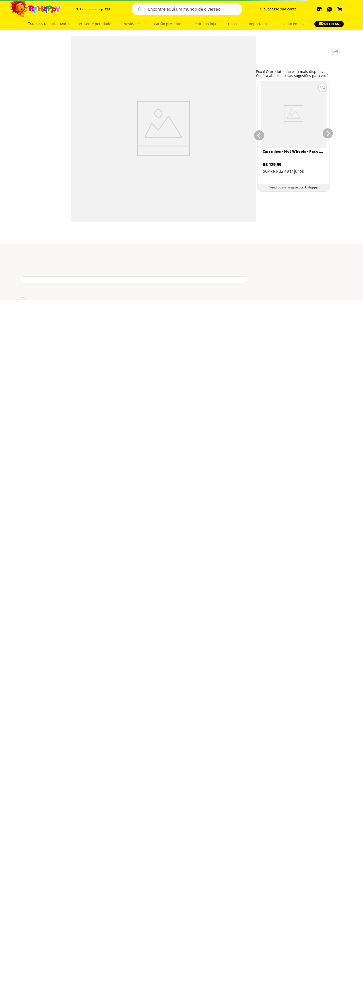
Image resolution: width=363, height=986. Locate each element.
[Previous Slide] (258, 134)
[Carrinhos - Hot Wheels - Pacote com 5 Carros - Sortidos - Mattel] (294, 137)
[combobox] (187, 9)
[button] (107, 9)
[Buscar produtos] (139, 9)
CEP (108, 9)
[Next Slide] (329, 134)
